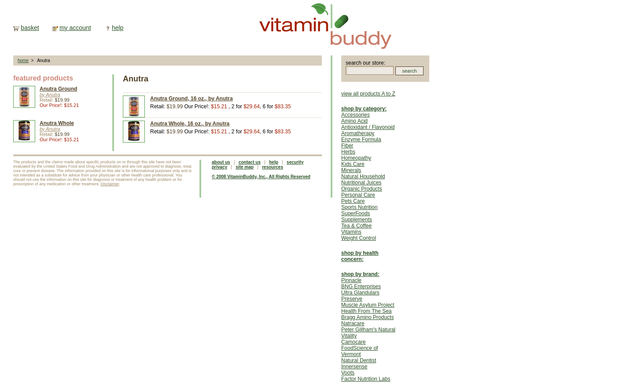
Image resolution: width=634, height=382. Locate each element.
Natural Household (363, 176)
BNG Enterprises (361, 286)
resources (272, 167)
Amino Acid (354, 121)
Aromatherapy (357, 133)
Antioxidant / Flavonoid (367, 127)
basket (30, 27)
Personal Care (358, 195)
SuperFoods (355, 213)
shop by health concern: (360, 256)
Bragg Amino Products (367, 317)
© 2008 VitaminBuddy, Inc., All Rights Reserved (261, 176)
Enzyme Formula (361, 139)
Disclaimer (110, 184)
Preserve (351, 299)
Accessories (355, 115)
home (23, 60)
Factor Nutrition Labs (365, 379)
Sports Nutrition (359, 207)
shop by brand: (360, 274)
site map (245, 167)
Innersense (354, 367)
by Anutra (50, 94)
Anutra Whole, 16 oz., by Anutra (189, 124)
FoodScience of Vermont (359, 351)
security (295, 162)
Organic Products (361, 189)
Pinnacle (351, 280)
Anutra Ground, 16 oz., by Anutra (191, 99)
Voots (347, 373)
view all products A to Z (368, 94)
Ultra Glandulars (360, 293)
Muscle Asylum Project (367, 305)
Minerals (351, 170)
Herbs (348, 152)
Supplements (356, 220)
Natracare (353, 323)
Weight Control (358, 238)
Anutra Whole (57, 123)
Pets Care (353, 201)
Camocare (353, 342)
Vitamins (351, 232)
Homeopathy (356, 158)
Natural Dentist (358, 360)
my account (75, 27)
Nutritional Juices (361, 183)
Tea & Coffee (356, 226)
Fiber (347, 146)
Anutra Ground (58, 89)
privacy (219, 167)
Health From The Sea (366, 311)
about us (221, 162)
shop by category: (364, 109)
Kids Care (353, 164)
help (117, 27)
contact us (250, 162)
